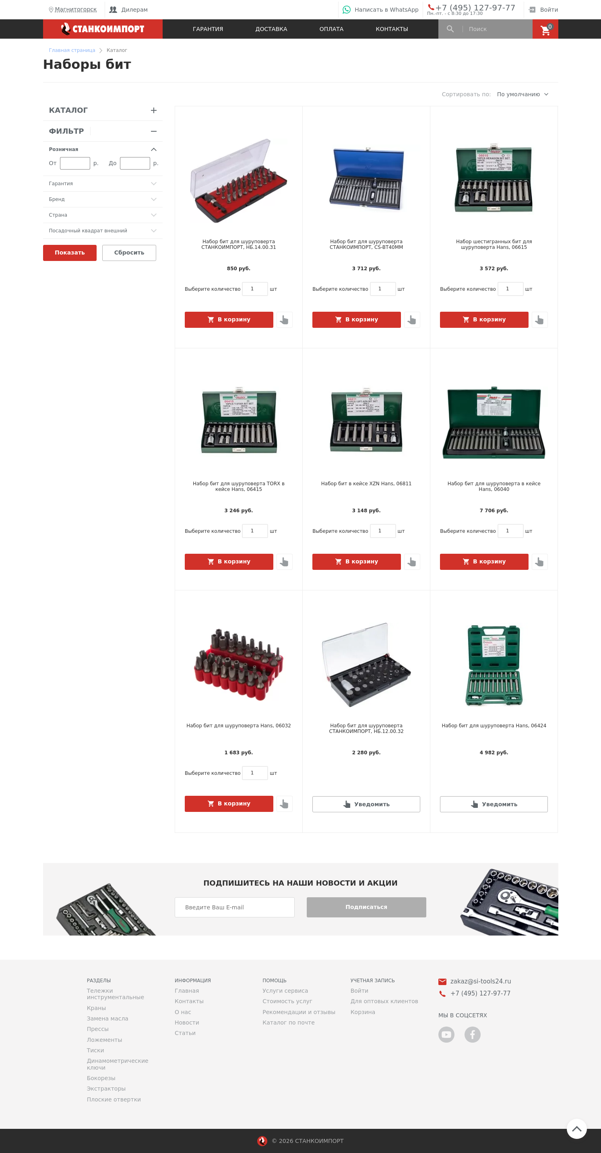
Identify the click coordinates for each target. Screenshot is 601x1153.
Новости (187, 1022)
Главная (187, 990)
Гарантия (208, 29)
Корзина (363, 1012)
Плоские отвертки (114, 1099)
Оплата (332, 29)
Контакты (392, 29)
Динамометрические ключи (118, 1064)
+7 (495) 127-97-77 (466, 7)
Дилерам (128, 10)
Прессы (98, 1029)
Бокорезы (101, 1078)
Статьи (185, 1033)
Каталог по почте (288, 1022)
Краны (96, 1008)
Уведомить (372, 804)
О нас (183, 1012)
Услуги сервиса (285, 990)
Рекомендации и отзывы (298, 1012)
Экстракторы (106, 1088)
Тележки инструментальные (115, 993)
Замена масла (107, 1018)
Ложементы (104, 1040)
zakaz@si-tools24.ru (480, 981)
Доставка (271, 29)
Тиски (95, 1050)
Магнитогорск (72, 10)
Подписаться (366, 907)
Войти (543, 10)
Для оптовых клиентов (384, 1001)
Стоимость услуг (287, 1001)
